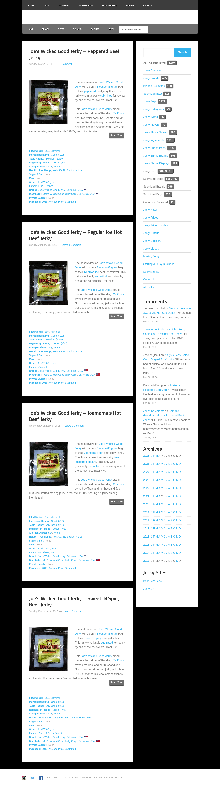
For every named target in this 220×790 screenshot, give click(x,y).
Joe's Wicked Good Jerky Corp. (60, 194)
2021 (146, 496)
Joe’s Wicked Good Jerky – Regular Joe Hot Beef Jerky (75, 236)
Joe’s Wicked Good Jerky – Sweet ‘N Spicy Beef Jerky (74, 602)
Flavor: (33, 186)
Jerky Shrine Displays (156, 164)
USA (80, 190)
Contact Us (150, 280)
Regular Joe (91, 272)
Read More (116, 136)
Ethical (42, 718)
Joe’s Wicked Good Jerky (96, 109)
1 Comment (65, 64)
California (119, 114)
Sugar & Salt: (36, 175)
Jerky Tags (149, 102)
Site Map (74, 778)
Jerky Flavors (151, 125)
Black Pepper (45, 186)
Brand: (33, 190)
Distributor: (35, 194)
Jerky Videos (151, 249)
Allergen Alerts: (38, 167)
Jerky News (150, 210)
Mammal (55, 151)
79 (168, 109)
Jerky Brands (151, 78)
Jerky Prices (150, 218)
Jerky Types (150, 117)
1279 (172, 63)
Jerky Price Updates (155, 226)
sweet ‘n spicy (92, 639)
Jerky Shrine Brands (155, 156)
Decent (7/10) (60, 163)
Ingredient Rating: (39, 155)
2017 (146, 529)
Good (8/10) (57, 155)
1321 (162, 102)
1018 (170, 140)
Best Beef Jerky (152, 581)
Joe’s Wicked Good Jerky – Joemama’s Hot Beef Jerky (75, 417)
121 (175, 164)
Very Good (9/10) (54, 525)
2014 (146, 553)
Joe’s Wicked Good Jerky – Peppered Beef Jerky (74, 55)
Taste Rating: (36, 159)
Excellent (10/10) (54, 159)
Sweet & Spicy (46, 734)
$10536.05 (165, 171)
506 (173, 156)
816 (167, 94)
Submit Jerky (151, 272)
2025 (146, 464)
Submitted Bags (153, 94)
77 (164, 125)
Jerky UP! (149, 589)
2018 (146, 521)
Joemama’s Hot (93, 453)
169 (169, 86)
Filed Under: (36, 151)
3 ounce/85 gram (107, 87)
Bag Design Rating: (40, 163)
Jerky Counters (152, 71)
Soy (50, 167)
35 (162, 117)
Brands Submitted (154, 86)
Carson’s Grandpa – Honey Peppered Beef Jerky (163, 416)
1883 (171, 148)
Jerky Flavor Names (155, 133)
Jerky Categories (153, 109)
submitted (106, 96)
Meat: (32, 179)
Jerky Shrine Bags (154, 148)
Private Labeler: (38, 198)
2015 (44, 202)
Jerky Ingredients (110, 17)
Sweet (58, 734)
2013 (146, 561)
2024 (146, 472)
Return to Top (56, 778)
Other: (32, 183)
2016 (146, 537)
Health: (33, 171)
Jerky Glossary (152, 241)
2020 (146, 504)
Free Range (44, 171)
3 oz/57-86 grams (47, 183)
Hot (52, 553)
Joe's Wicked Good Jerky (51, 190)
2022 (146, 488)
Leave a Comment (71, 245)
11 (172, 202)
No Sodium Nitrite (72, 171)
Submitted (70, 202)
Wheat (56, 167)
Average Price (56, 202)
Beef (46, 151)
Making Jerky (151, 257)
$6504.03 (172, 179)
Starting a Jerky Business (158, 264)
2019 (146, 513)
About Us (149, 288)
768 (172, 133)
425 (164, 78)
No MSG (57, 171)
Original (42, 367)
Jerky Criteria (151, 233)
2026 (146, 456)
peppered (90, 91)
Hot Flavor (43, 553)
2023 (146, 480)
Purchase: (35, 202)
